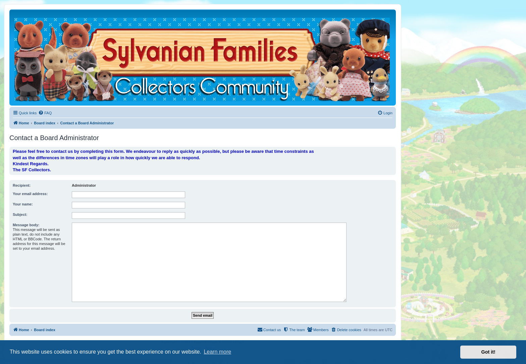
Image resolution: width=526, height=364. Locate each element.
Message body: (26, 225)
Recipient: (22, 185)
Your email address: (30, 194)
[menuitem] (45, 113)
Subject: (20, 215)
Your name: (23, 204)
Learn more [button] (217, 352)
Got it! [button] (488, 352)
